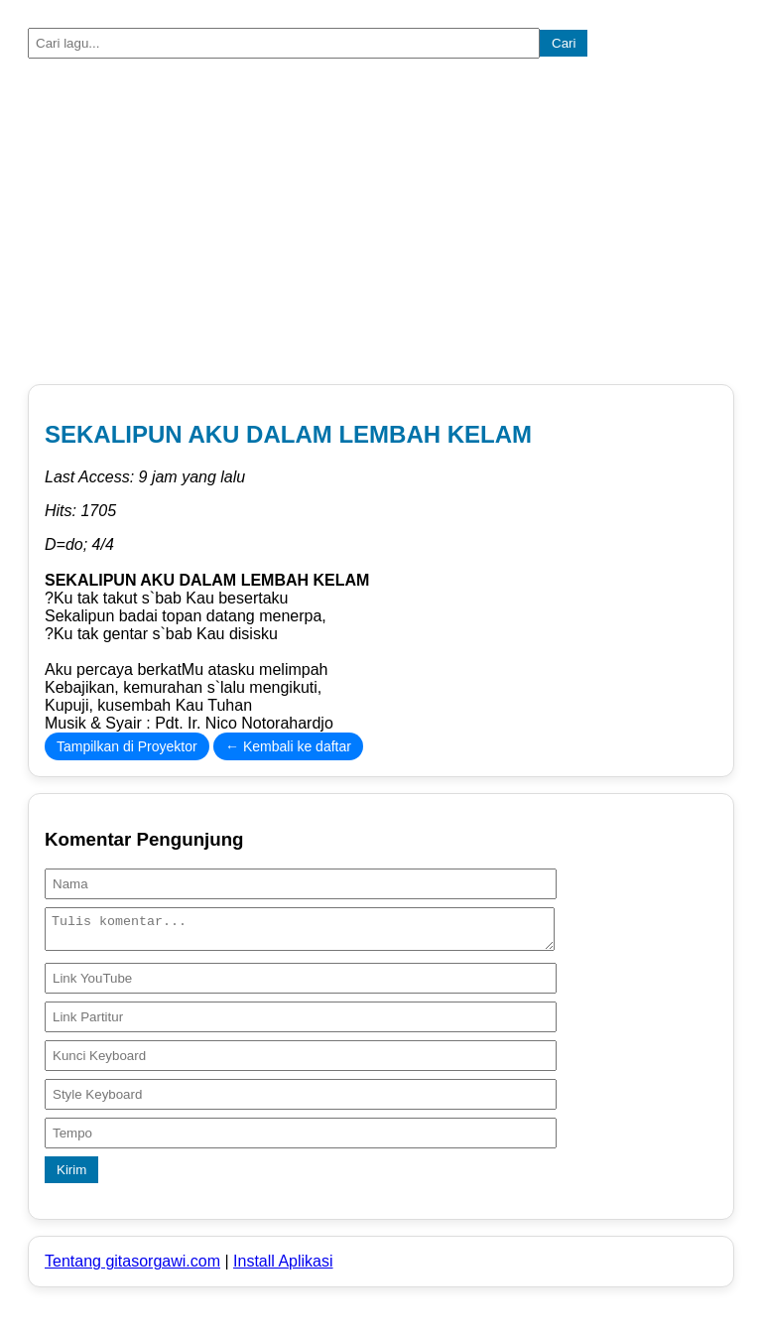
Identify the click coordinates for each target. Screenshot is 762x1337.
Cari (563, 43)
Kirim (71, 1175)
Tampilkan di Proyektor (127, 746)
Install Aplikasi (283, 1267)
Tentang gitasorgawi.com (132, 1267)
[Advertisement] (381, 225)
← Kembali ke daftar (288, 746)
